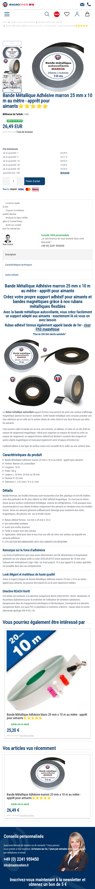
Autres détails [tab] (11, 274)
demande (64, 172)
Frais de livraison (25, 132)
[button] (12, 90)
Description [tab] (10, 254)
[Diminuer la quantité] (6, 181)
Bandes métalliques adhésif (50, 22)
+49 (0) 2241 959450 (52, 245)
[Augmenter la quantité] (20, 181)
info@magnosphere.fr (16, 865)
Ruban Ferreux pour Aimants (23, 22)
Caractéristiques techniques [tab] (18, 264)
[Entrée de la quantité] (13, 181)
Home (4, 22)
